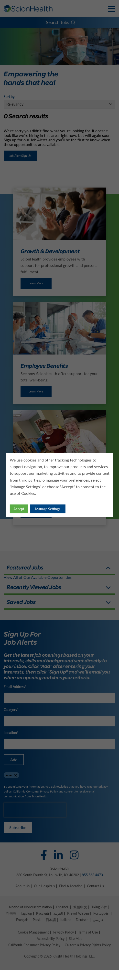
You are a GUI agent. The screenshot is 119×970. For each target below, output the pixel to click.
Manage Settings (47, 508)
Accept (18, 508)
